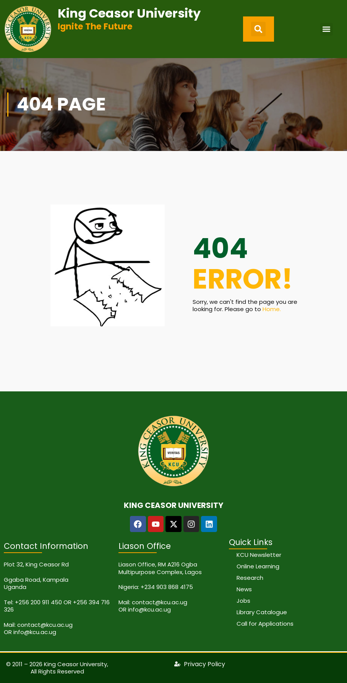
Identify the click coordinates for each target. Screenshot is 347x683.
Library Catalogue (262, 612)
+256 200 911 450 (38, 602)
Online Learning (258, 566)
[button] (258, 29)
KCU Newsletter (259, 555)
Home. (272, 309)
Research (250, 578)
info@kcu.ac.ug (34, 632)
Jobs (243, 601)
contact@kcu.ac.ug (45, 625)
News (244, 589)
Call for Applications (265, 624)
